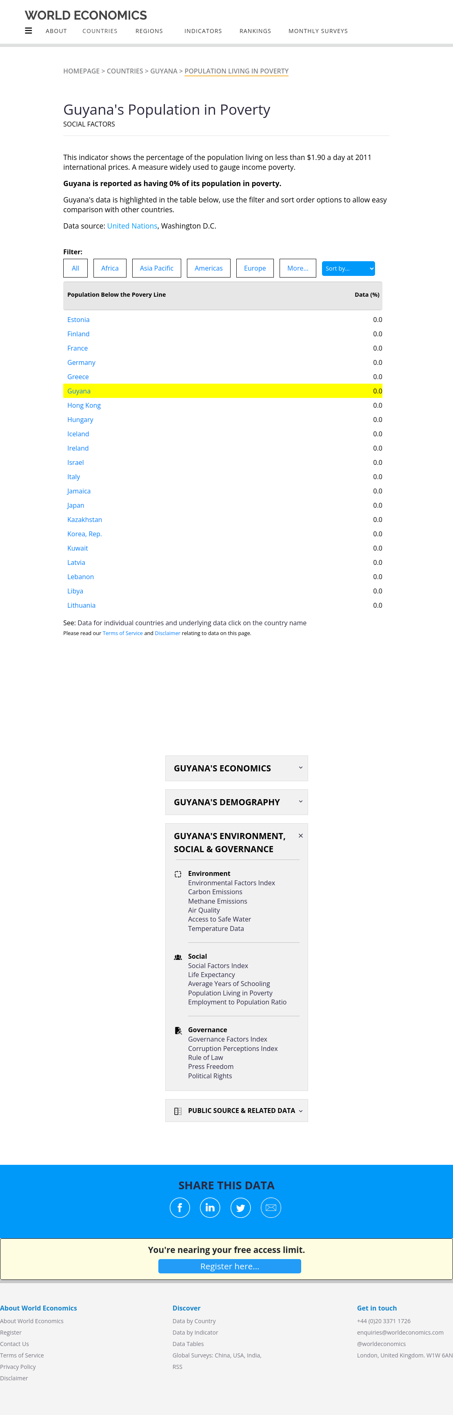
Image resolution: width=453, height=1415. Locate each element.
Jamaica (79, 490)
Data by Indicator (195, 1332)
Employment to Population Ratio (237, 1001)
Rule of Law (205, 1057)
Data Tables (188, 1344)
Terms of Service (123, 633)
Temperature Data (216, 928)
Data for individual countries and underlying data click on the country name (192, 622)
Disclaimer (168, 633)
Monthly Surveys (318, 31)
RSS (177, 1367)
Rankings (255, 31)
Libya (75, 590)
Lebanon (80, 576)
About (56, 31)
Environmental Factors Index (231, 882)
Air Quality (204, 910)
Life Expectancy (211, 974)
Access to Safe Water (219, 919)
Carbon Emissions (215, 891)
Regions (149, 31)
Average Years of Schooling (229, 983)
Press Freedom (211, 1066)
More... (298, 268)
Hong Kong (84, 405)
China (222, 1355)
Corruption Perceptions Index (233, 1048)
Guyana (164, 71)
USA (238, 1355)
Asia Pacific (156, 268)
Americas (209, 268)
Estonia (78, 319)
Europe (255, 268)
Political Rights (210, 1075)
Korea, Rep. (84, 533)
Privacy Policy (18, 1367)
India (253, 1355)
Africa (110, 268)
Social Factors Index (218, 965)
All (75, 268)
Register (11, 1332)
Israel (75, 462)
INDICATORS (203, 31)
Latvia (76, 562)
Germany (81, 362)
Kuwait (77, 548)
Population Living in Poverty (230, 993)
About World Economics (32, 1321)
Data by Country (194, 1321)
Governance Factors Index (227, 1039)
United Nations (132, 226)
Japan (75, 505)
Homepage (81, 71)
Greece (78, 376)
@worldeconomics (381, 1344)
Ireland (78, 448)
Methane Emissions (217, 901)
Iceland (78, 433)
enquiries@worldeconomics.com (400, 1332)
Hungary (80, 419)
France (77, 348)
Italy (73, 476)
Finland (78, 333)
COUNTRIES (100, 31)
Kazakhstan (84, 519)
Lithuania (81, 605)
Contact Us (14, 1344)
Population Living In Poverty (236, 71)
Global (181, 1355)
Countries (125, 71)
